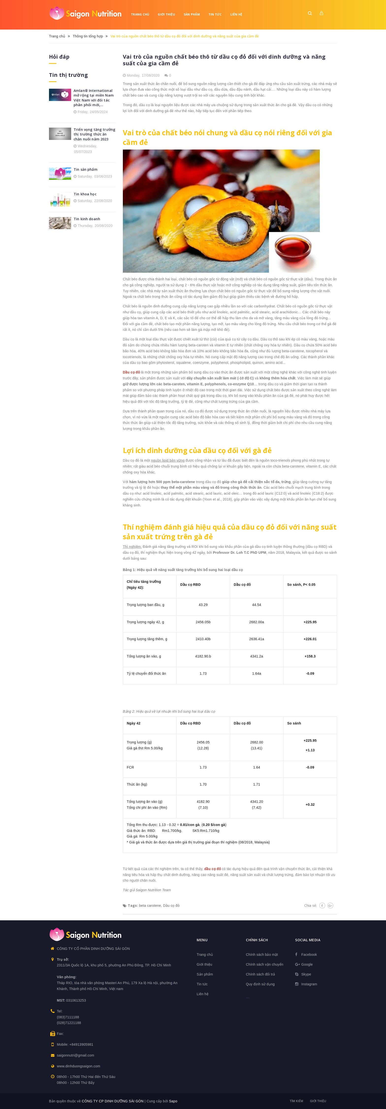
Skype (306, 974)
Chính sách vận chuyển (264, 964)
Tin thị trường (68, 74)
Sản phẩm (192, 14)
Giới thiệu (166, 14)
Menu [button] (202, 940)
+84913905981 (81, 1044)
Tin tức (215, 14)
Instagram (309, 984)
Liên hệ (236, 14)
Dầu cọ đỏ (171, 905)
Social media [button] (307, 940)
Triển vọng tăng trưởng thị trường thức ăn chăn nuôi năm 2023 (94, 134)
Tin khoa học (85, 194)
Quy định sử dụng (260, 984)
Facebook (309, 955)
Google (307, 964)
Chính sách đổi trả (260, 974)
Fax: (60, 1034)
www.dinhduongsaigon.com (78, 1066)
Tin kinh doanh (87, 219)
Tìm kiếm (296, 1101)
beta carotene (150, 905)
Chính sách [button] (257, 940)
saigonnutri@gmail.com (75, 1055)
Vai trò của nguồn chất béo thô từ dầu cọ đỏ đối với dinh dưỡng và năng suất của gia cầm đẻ (224, 60)
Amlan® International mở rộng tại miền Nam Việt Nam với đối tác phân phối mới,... (94, 97)
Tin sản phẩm (85, 169)
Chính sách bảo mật (262, 955)
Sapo (173, 1101)
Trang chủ (140, 14)
